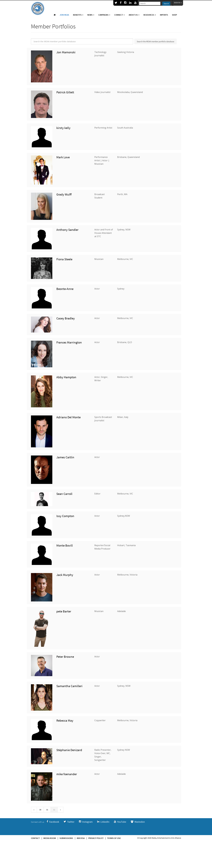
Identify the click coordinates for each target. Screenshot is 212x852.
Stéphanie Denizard (69, 750)
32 (54, 809)
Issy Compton (65, 516)
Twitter (69, 821)
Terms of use (114, 838)
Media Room (49, 838)
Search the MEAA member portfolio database (155, 41)
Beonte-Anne (64, 289)
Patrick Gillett (65, 92)
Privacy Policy (95, 838)
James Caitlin (65, 457)
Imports (164, 15)
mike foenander (66, 774)
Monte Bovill (64, 545)
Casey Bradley (65, 318)
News (90, 15)
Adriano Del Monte (68, 417)
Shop (174, 15)
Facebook (53, 821)
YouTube (120, 821)
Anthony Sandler (67, 230)
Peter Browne (65, 657)
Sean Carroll (64, 494)
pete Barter (63, 611)
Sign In (178, 2)
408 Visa (81, 838)
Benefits (78, 15)
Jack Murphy (64, 575)
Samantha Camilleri (69, 686)
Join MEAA (64, 15)
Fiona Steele (64, 259)
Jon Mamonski (65, 52)
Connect (119, 15)
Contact (35, 838)
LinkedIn (103, 821)
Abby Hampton (66, 377)
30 (40, 809)
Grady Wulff (64, 194)
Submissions (66, 838)
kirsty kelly (63, 128)
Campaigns (104, 15)
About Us (134, 15)
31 (47, 809)
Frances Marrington (69, 342)
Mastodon (138, 821)
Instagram (86, 821)
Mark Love (63, 157)
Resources (149, 15)
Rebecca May (64, 720)
